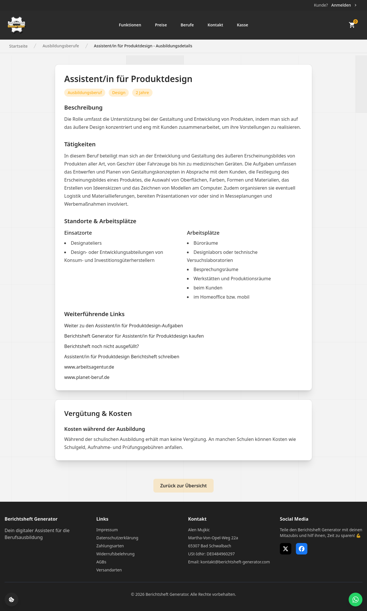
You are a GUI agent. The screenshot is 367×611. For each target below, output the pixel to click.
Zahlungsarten (110, 545)
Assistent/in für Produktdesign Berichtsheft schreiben (121, 356)
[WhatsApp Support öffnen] (355, 599)
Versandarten (109, 570)
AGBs (101, 562)
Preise (161, 25)
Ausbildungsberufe (60, 45)
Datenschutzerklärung (117, 537)
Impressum (107, 529)
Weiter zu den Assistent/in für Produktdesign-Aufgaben (123, 325)
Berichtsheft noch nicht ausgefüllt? (101, 346)
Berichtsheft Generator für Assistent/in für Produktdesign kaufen (134, 336)
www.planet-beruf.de (87, 377)
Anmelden (344, 5)
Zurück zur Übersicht (183, 485)
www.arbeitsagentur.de (89, 367)
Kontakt (215, 25)
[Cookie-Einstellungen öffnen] (11, 599)
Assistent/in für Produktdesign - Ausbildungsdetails (143, 45)
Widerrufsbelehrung (115, 553)
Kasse (242, 25)
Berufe (187, 25)
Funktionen (130, 25)
